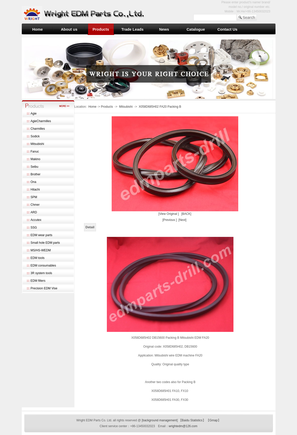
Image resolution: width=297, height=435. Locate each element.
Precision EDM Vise (44, 288)
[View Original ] (169, 214)
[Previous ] (169, 220)
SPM (34, 197)
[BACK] (186, 214)
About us (69, 29)
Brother (36, 174)
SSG (34, 227)
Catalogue (196, 29)
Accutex (36, 220)
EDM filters (38, 280)
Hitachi (35, 189)
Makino (36, 159)
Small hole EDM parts (45, 242)
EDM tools (38, 258)
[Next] (182, 220)
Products (100, 29)
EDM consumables (43, 265)
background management (160, 420)
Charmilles (38, 128)
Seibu (34, 166)
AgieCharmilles (41, 121)
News (164, 29)
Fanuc (35, 151)
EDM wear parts (41, 235)
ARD (34, 212)
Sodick (35, 136)
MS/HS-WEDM (41, 250)
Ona (33, 182)
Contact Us (227, 29)
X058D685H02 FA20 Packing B (160, 106)
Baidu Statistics (192, 420)
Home (37, 29)
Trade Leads (132, 29)
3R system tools (41, 273)
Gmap (213, 420)
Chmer (35, 204)
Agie (34, 113)
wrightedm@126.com (183, 426)
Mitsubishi (37, 144)
